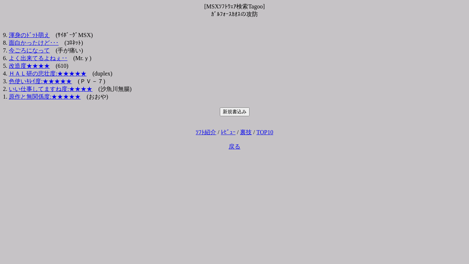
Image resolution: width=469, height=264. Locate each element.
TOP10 (264, 132)
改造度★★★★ (29, 66)
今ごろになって (29, 50)
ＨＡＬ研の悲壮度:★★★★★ (47, 73)
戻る (234, 146)
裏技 (246, 132)
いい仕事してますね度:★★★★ (50, 89)
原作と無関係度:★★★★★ (45, 97)
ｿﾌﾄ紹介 (206, 132)
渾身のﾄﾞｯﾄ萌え (29, 35)
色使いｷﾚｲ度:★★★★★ (40, 81)
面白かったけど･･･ (34, 43)
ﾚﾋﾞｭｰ (228, 132)
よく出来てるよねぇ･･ (38, 58)
